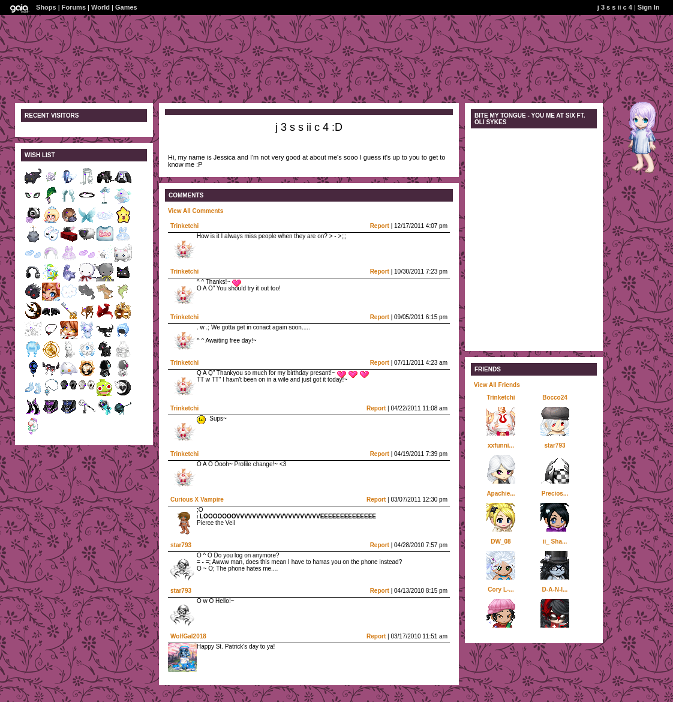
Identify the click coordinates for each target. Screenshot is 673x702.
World (100, 7)
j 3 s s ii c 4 (614, 7)
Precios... (555, 493)
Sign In (649, 7)
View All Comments (195, 211)
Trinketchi (184, 226)
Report (379, 226)
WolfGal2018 (188, 636)
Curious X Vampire (197, 499)
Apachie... (500, 493)
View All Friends (497, 385)
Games (126, 7)
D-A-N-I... (555, 589)
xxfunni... (501, 445)
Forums (74, 7)
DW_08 (500, 541)
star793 (180, 545)
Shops (46, 7)
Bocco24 (554, 397)
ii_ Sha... (555, 541)
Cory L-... (500, 589)
